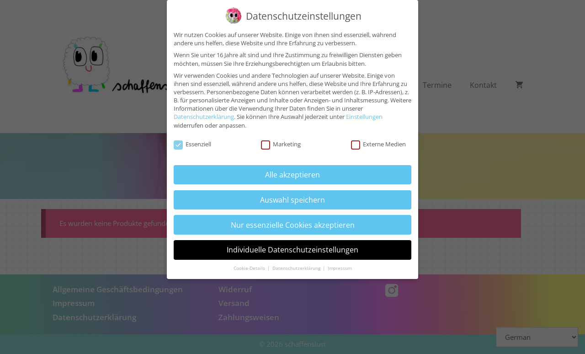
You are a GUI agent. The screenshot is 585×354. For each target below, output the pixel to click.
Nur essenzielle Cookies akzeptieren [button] (293, 220)
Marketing (281, 140)
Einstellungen (364, 112)
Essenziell (192, 140)
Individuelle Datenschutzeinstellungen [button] (292, 245)
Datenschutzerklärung (204, 112)
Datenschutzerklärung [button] (297, 264)
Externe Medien (378, 140)
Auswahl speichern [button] (292, 195)
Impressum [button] (340, 264)
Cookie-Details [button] (250, 264)
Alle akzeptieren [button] (292, 170)
